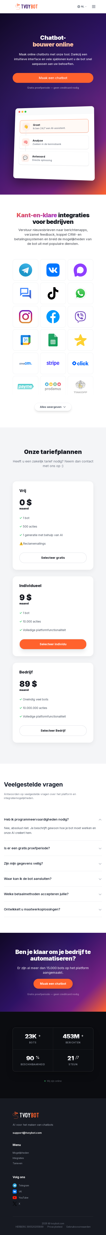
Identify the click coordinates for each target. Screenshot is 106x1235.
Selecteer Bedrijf (53, 730)
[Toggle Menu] (93, 6)
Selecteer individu (53, 644)
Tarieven (17, 1163)
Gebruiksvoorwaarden (78, 1226)
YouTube (20, 1198)
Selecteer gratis (53, 557)
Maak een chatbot (53, 78)
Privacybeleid (54, 1226)
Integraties (18, 1158)
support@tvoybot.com (27, 1132)
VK (17, 1191)
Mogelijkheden (21, 1152)
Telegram (21, 1185)
